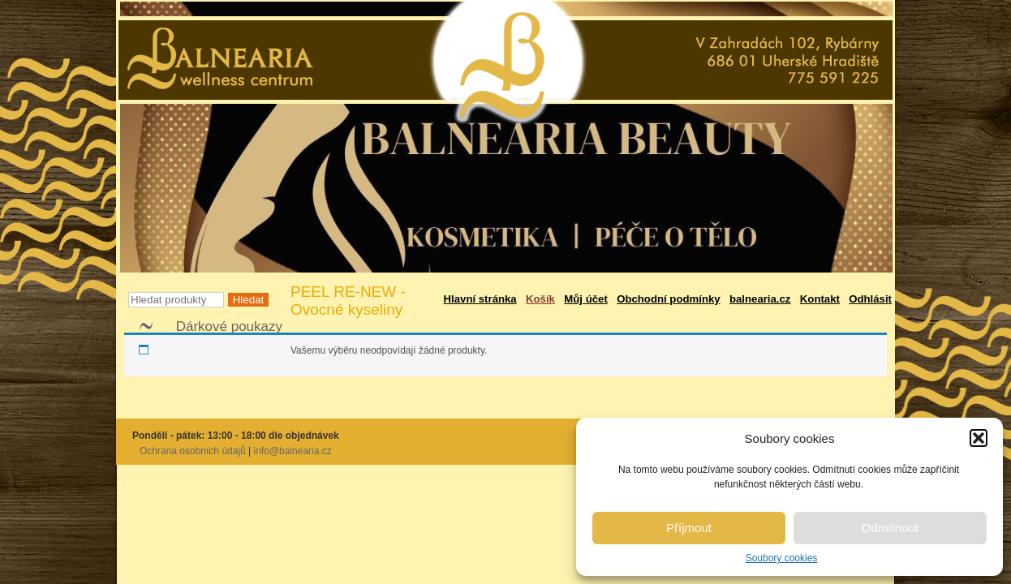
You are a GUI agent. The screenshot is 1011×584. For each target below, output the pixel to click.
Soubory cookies (782, 558)
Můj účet (585, 299)
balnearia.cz (760, 299)
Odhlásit (870, 299)
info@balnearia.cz (293, 451)
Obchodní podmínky (668, 299)
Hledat (249, 300)
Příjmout (689, 528)
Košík (540, 299)
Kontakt (820, 299)
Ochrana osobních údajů (193, 451)
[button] (978, 438)
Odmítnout (890, 528)
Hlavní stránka (480, 299)
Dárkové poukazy (229, 326)
